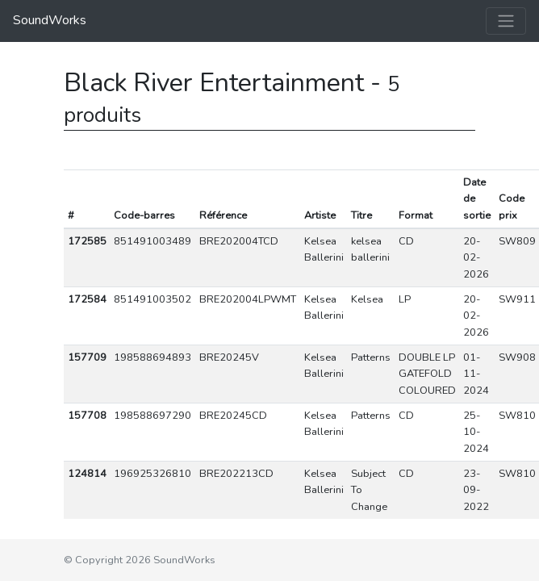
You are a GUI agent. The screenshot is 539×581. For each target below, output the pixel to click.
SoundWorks (49, 20)
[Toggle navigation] (506, 21)
